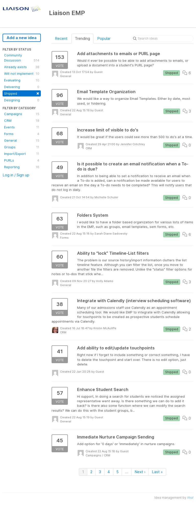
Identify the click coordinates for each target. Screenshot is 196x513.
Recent (61, 38)
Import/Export (21, 153)
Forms (21, 133)
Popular (104, 38)
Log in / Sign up (16, 175)
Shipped (21, 93)
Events (21, 127)
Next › (139, 471)
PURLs (21, 160)
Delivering (21, 86)
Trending (82, 38)
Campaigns (21, 113)
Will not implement (21, 73)
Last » (157, 471)
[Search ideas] (162, 38)
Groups (21, 147)
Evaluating (21, 80)
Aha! (190, 497)
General (21, 140)
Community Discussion (21, 58)
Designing (21, 100)
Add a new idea (21, 37)
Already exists (21, 66)
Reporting (21, 166)
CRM (21, 120)
